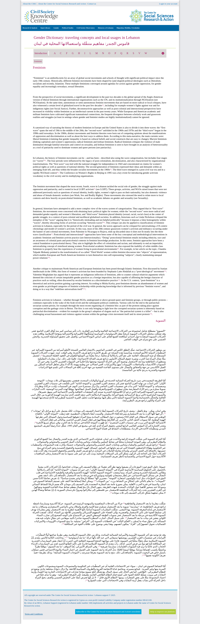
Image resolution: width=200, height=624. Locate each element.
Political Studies (67, 28)
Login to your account (168, 4)
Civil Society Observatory (86, 28)
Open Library (45, 28)
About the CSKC (30, 4)
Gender (56, 28)
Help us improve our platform (162, 611)
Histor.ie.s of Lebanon (105, 28)
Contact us (91, 4)
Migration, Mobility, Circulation (127, 28)
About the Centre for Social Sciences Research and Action (62, 4)
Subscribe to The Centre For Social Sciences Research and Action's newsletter (108, 611)
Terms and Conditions (34, 614)
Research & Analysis (30, 28)
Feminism (38, 61)
